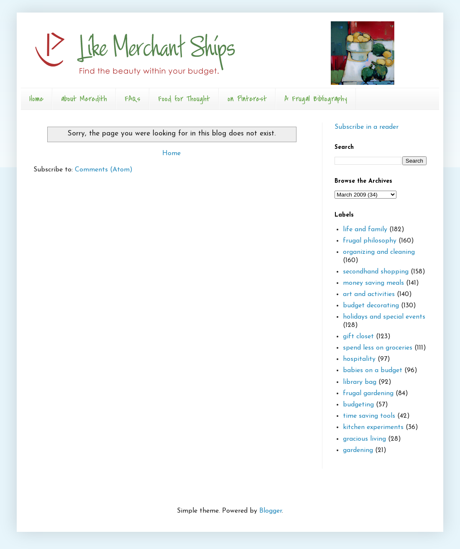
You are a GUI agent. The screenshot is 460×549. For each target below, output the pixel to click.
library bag (359, 382)
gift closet (358, 336)
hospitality (359, 359)
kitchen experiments (373, 427)
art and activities (369, 294)
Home (36, 99)
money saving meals (373, 283)
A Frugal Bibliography (315, 99)
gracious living (364, 439)
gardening (358, 450)
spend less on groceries (377, 348)
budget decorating (371, 305)
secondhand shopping (376, 271)
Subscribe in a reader (367, 127)
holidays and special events (384, 317)
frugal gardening (368, 393)
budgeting (358, 404)
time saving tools (369, 416)
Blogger (270, 511)
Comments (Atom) (104, 169)
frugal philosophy (369, 240)
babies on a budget (372, 370)
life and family (365, 229)
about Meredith (84, 99)
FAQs (133, 99)
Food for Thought (184, 99)
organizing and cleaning (379, 252)
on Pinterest (247, 99)
